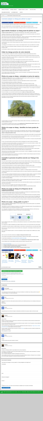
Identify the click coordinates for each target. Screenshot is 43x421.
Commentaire (4, 364)
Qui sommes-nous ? (14, 12)
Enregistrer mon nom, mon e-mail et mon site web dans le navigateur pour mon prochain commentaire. (17, 385)
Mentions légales (14, 391)
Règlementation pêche (6, 12)
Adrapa (23, 328)
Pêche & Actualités (5, 9)
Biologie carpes (33, 9)
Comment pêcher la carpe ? (23, 9)
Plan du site (20, 391)
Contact (21, 12)
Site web (3, 380)
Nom (3, 373)
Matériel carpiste (13, 9)
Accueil (6, 15)
